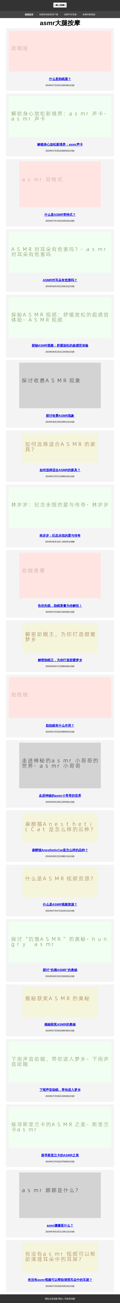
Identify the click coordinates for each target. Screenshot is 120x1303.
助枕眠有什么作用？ (60, 725)
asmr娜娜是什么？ (60, 1225)
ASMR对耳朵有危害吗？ (60, 280)
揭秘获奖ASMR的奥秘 (60, 1024)
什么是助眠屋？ (60, 79)
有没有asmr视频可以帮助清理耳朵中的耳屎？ (60, 1280)
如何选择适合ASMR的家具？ (60, 470)
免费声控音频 (70, 14)
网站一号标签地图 (66, 1298)
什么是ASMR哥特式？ (60, 214)
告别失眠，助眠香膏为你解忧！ (60, 605)
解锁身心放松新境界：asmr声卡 (60, 144)
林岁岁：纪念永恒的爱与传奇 (60, 535)
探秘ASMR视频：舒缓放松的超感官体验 (60, 345)
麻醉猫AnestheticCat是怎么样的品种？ (60, 850)
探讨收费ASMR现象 (60, 415)
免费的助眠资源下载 (48, 14)
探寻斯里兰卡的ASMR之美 (60, 1155)
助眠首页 (29, 14)
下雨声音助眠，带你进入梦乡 (60, 1089)
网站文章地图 (51, 1298)
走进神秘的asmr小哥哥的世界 (60, 795)
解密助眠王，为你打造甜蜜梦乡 (60, 660)
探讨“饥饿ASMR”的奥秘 (60, 970)
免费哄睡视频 (88, 14)
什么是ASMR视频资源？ (60, 904)
